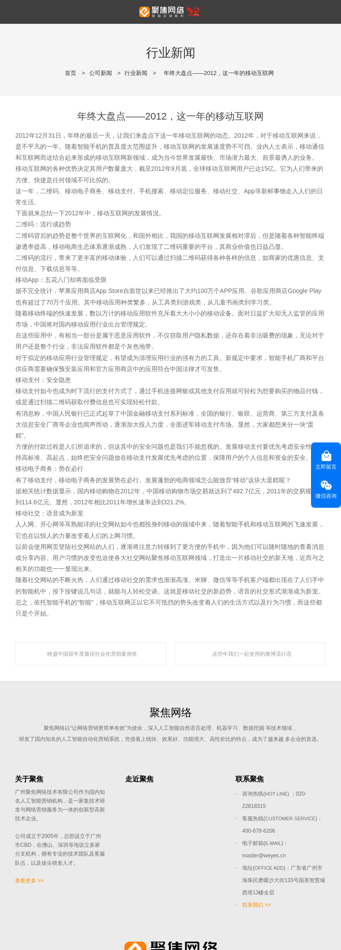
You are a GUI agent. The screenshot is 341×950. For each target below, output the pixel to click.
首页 (70, 73)
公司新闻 (100, 73)
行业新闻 (135, 73)
